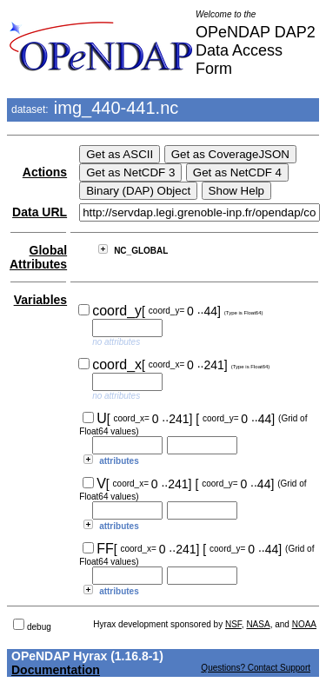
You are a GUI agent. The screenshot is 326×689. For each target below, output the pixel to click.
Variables (41, 300)
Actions (45, 172)
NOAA (304, 624)
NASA (257, 624)
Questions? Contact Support (255, 667)
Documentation (55, 670)
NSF (233, 624)
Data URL (39, 212)
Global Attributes (38, 257)
